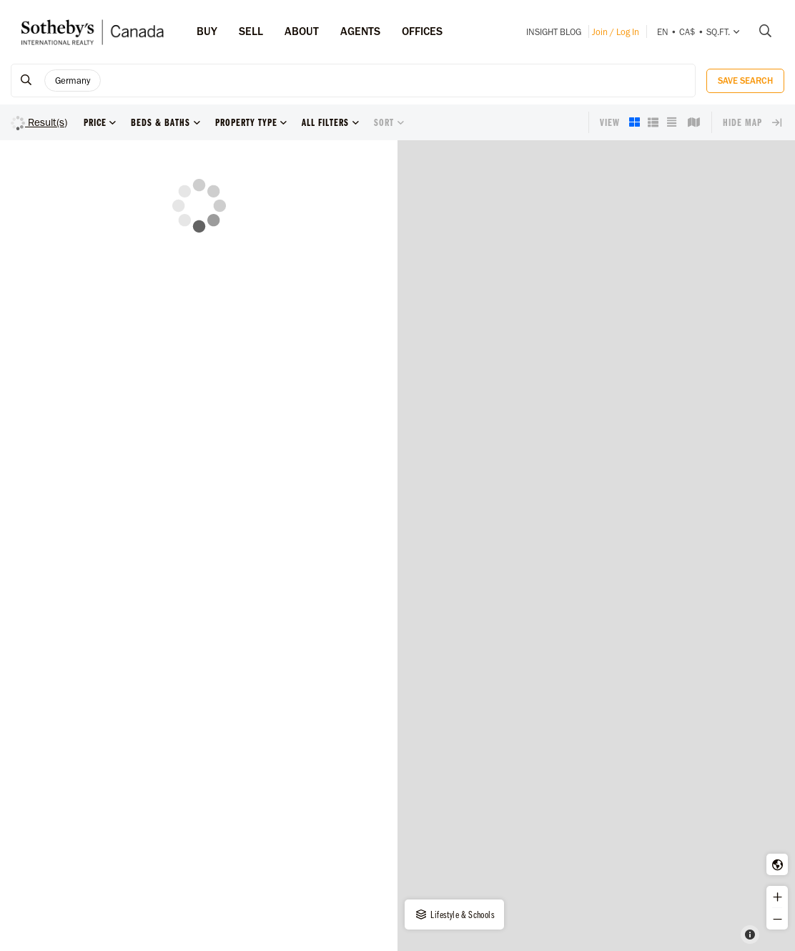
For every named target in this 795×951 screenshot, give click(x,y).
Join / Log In (615, 31)
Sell (251, 31)
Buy (207, 31)
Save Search (745, 80)
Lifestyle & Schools (454, 914)
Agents (360, 31)
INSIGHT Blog (553, 31)
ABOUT (302, 31)
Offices (422, 31)
